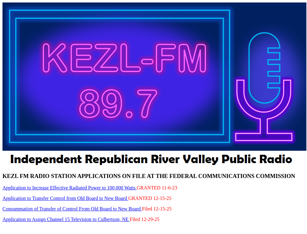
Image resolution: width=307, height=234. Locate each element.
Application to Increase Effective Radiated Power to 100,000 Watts (69, 187)
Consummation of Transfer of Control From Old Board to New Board (72, 208)
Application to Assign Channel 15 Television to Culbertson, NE (66, 219)
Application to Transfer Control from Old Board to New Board (65, 198)
